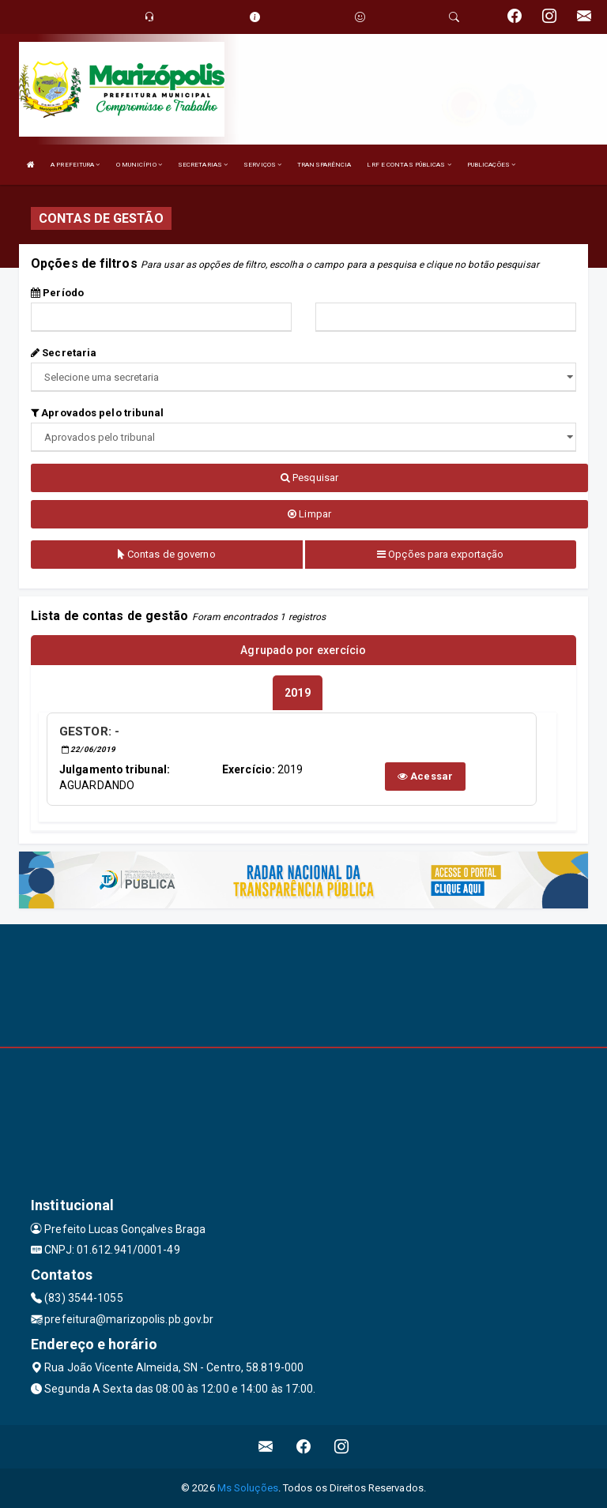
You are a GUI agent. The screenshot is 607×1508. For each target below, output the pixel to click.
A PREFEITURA (75, 164)
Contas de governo (167, 554)
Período (57, 293)
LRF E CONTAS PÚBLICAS (409, 164)
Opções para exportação (440, 554)
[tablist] (297, 692)
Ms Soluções (247, 1488)
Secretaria (63, 353)
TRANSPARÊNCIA (324, 164)
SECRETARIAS (203, 164)
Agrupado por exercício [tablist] (303, 650)
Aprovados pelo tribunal (97, 413)
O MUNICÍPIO (139, 164)
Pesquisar (309, 477)
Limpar (309, 514)
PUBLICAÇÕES (491, 164)
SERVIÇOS (262, 164)
